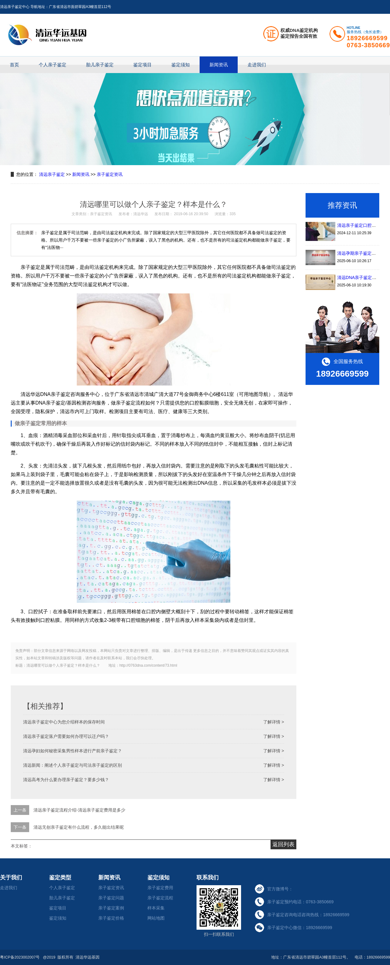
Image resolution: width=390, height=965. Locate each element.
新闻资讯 (218, 64)
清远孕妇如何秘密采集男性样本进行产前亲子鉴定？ (72, 750)
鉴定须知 (180, 64)
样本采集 (156, 907)
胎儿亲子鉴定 (100, 64)
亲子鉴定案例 (111, 907)
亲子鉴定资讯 (110, 174)
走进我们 (257, 64)
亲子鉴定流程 (160, 897)
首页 (14, 64)
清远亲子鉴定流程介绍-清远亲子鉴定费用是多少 (79, 810)
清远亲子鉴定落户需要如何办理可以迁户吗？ (66, 736)
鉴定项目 (142, 64)
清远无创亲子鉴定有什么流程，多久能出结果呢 (78, 827)
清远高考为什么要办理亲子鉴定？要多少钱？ (66, 779)
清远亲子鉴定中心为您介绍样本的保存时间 (64, 721)
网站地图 (156, 918)
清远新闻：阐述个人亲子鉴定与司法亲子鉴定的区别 (72, 765)
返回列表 (283, 844)
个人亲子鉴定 (52, 64)
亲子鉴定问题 (111, 897)
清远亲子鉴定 (52, 174)
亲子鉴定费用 (160, 887)
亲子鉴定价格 (111, 918)
